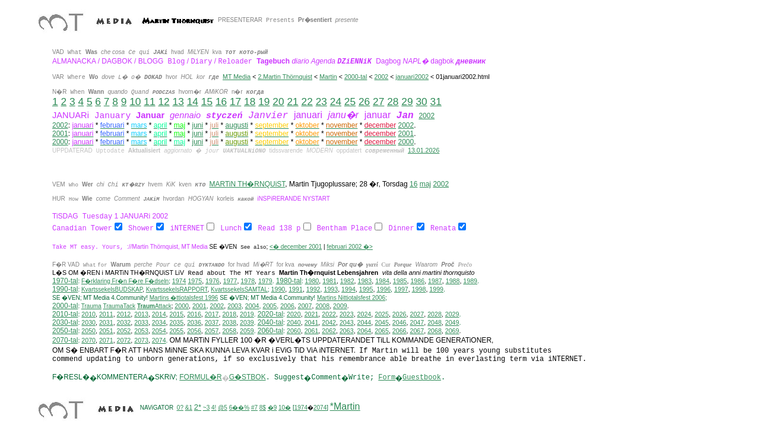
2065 (382, 331)
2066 (399, 331)
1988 (453, 281)
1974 (179, 281)
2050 (88, 331)
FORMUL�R (200, 377)
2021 (312, 314)
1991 (295, 289)
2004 (252, 306)
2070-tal (65, 341)
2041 (312, 323)
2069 (452, 331)
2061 (312, 331)
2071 (106, 340)
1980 (312, 281)
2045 (382, 323)
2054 (159, 331)
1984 (382, 281)
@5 (222, 408)
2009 (340, 306)
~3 (206, 408)
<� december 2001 (295, 247)
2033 (141, 323)
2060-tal (270, 331)
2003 (234, 306)
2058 (229, 331)
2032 (124, 323)
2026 (399, 314)
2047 (417, 323)
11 (149, 101)
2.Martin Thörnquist (285, 76)
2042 (329, 323)
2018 (229, 314)
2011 (106, 314)
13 (178, 101)
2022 (329, 314)
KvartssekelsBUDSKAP (111, 290)
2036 (194, 323)
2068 (434, 331)
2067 (417, 331)
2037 (212, 323)
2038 (229, 323)
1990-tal (65, 290)
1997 (401, 289)
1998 (419, 289)
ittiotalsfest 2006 (351, 298)
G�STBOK (247, 377)
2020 (294, 314)
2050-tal (65, 331)
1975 (195, 281)
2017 (212, 314)
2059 (247, 331)
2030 (88, 323)
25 (350, 101)
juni (198, 125)
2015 (177, 314)
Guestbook (421, 378)
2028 (434, 314)
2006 (287, 306)
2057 (212, 331)
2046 (399, 323)
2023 (347, 314)
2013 (141, 314)
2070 (88, 340)
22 (307, 101)
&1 (188, 408)
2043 (347, 323)
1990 (278, 289)
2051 (106, 331)
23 (321, 101)
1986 (417, 281)
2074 (159, 340)
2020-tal (270, 315)
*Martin (345, 407)
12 (163, 101)
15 (207, 101)
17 (235, 101)
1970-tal (65, 281)
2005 (269, 306)
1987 (435, 281)
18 (249, 101)
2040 (294, 323)
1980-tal (289, 281)
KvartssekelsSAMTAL (239, 290)
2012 (124, 314)
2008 (322, 306)
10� (284, 408)
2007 (305, 306)
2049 (452, 323)
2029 (452, 314)
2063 (347, 331)
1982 (347, 281)
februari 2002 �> (349, 247)
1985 (400, 281)
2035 (177, 323)
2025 (382, 314)
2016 (194, 314)
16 (221, 101)
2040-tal (270, 323)
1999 (436, 289)
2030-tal (65, 323)
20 (278, 101)
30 (421, 101)
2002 (426, 116)
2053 (141, 331)
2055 (177, 331)
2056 (194, 331)
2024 (364, 314)
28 (392, 101)
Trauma (91, 306)
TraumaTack (119, 306)
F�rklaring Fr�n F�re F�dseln (125, 281)
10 (135, 101)
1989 (470, 281)
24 (335, 101)
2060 (294, 331)
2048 (434, 323)
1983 (365, 281)
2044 (364, 323)
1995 (366, 289)
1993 (331, 289)
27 (378, 101)
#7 (254, 408)
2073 (141, 340)
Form (386, 378)
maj (425, 184)
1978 (247, 281)
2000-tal (355, 76)
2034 (159, 323)
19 (263, 101)
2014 (159, 314)
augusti (237, 125)
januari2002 (412, 76)
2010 (88, 314)
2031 (106, 323)
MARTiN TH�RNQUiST (248, 184)
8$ (262, 408)
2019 (247, 314)
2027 (417, 314)
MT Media (237, 76)
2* (197, 407)
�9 (272, 408)
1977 (230, 281)
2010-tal (65, 315)
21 (292, 101)
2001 (60, 133)
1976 (212, 281)
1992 (313, 289)
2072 (124, 340)
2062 (329, 331)
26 (364, 101)
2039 (247, 323)
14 (192, 101)
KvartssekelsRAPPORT (177, 290)
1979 (265, 281)
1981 (329, 281)
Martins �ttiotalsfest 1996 (184, 298)
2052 (124, 331)
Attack (154, 306)
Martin (328, 76)
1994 (348, 289)
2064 (364, 331)
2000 (60, 142)
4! (213, 408)
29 (407, 101)
